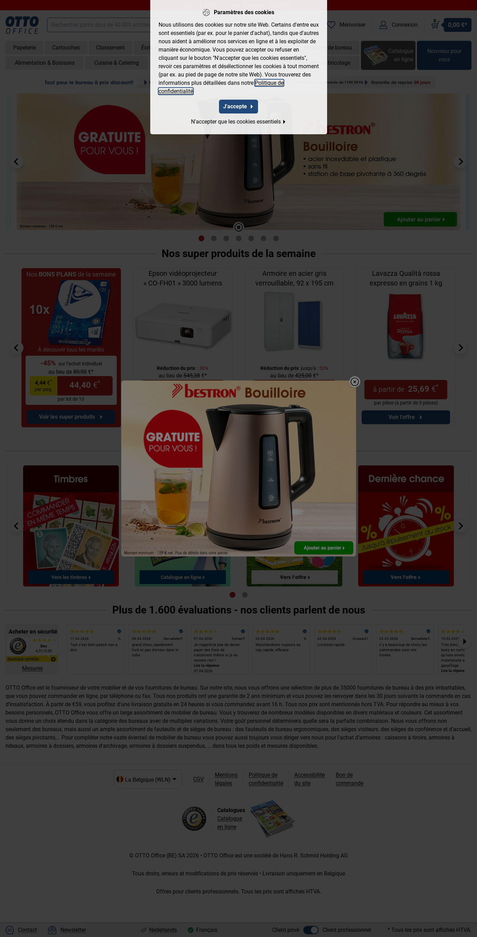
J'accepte (238, 106)
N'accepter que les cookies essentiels (238, 121)
